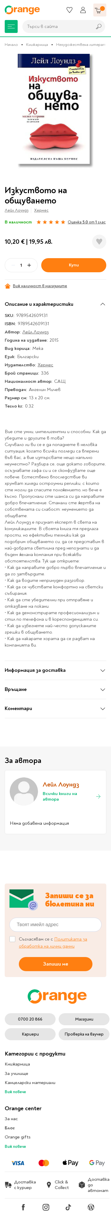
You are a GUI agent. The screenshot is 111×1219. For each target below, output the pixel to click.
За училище (16, 1073)
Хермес (41, 210)
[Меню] (11, 26)
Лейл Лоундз (16, 210)
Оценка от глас (87, 222)
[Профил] (83, 10)
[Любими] (69, 10)
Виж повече (15, 1091)
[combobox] (55, 26)
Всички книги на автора (72, 796)
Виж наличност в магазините (36, 286)
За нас (11, 1119)
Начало (11, 44)
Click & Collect (57, 1184)
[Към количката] (99, 10)
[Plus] (29, 265)
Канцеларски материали (30, 1083)
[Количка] (99, 10)
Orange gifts (18, 1137)
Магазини (84, 1019)
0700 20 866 (30, 1019)
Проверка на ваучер (84, 1034)
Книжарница (37, 44)
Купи (74, 265)
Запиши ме (55, 964)
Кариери (30, 1034)
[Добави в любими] (99, 242)
